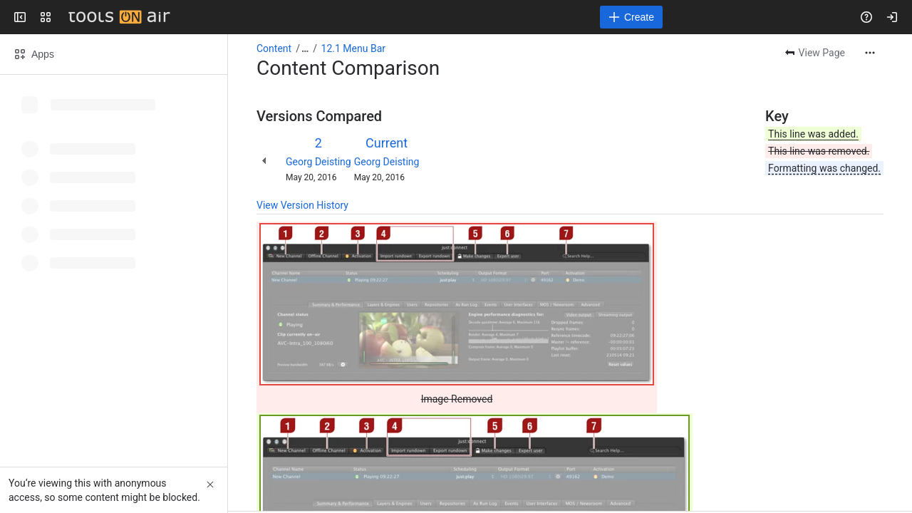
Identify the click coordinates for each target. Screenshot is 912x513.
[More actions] (870, 52)
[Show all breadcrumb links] (305, 48)
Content (273, 48)
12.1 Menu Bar (353, 48)
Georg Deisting (318, 161)
